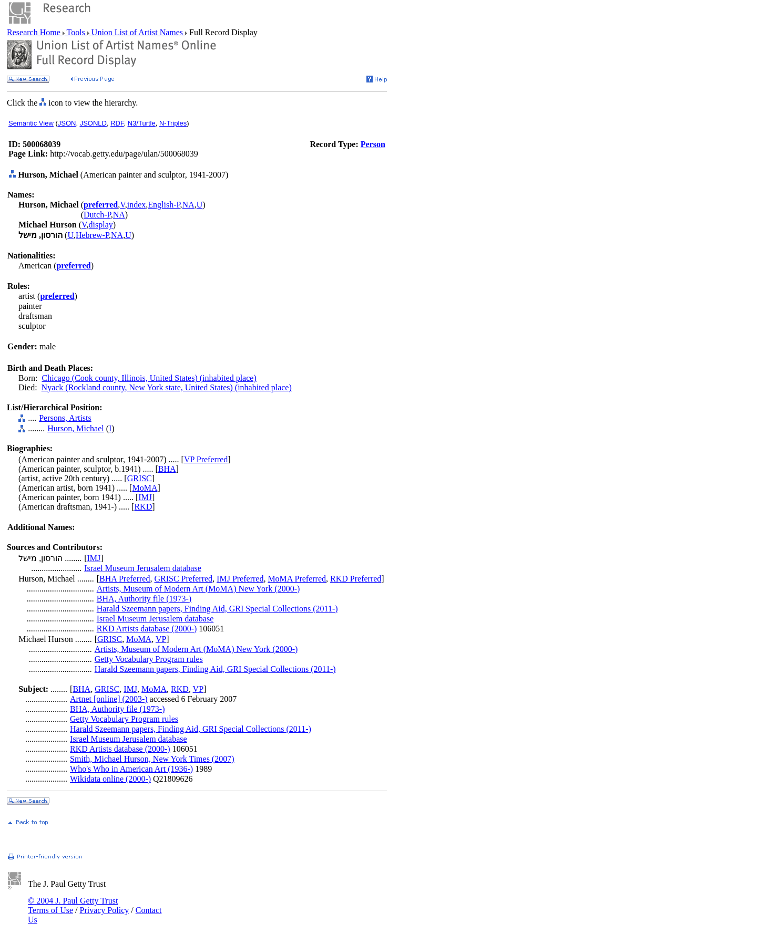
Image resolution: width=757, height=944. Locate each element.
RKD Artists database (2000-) (147, 628)
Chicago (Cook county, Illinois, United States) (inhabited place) (149, 378)
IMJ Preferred (240, 578)
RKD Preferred (355, 578)
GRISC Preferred (183, 578)
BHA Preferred (124, 578)
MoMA (144, 487)
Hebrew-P (92, 235)
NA (188, 204)
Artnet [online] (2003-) (109, 698)
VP (161, 639)
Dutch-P (97, 214)
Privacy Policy (104, 910)
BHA (167, 468)
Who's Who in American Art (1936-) (131, 768)
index (136, 204)
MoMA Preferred (297, 578)
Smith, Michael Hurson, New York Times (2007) (152, 758)
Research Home (35, 32)
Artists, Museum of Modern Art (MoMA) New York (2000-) (198, 588)
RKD (143, 506)
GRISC (139, 478)
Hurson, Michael (75, 428)
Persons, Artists (65, 417)
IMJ (145, 497)
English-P (164, 204)
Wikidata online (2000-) (110, 778)
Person (373, 144)
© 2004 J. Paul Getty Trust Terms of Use (73, 905)
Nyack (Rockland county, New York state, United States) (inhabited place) (167, 387)
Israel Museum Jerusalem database (142, 568)
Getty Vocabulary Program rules (149, 659)
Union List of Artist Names (137, 32)
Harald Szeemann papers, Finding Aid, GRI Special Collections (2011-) (217, 608)
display (101, 224)
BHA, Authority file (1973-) (144, 598)
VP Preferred (206, 459)
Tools (76, 32)
